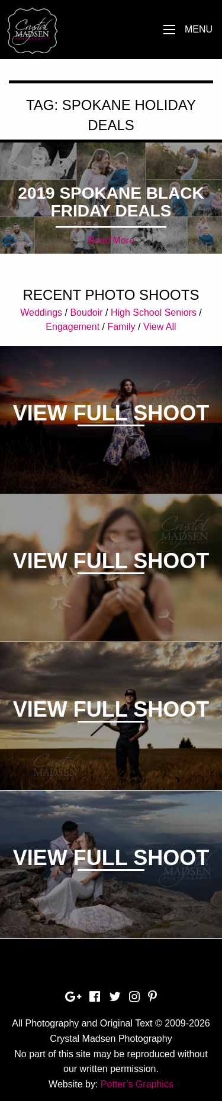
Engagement (72, 327)
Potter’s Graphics (137, 1084)
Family (121, 327)
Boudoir (86, 312)
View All (159, 327)
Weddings (41, 312)
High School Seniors (154, 312)
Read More (111, 240)
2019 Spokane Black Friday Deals (111, 202)
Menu (199, 29)
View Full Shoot (111, 413)
